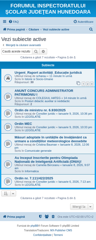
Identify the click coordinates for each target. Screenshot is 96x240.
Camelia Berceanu (47, 165)
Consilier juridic (45, 113)
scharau (41, 76)
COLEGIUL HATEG (48, 98)
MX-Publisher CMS (61, 230)
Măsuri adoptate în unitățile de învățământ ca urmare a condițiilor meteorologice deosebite (51, 139)
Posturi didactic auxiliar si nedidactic (47, 101)
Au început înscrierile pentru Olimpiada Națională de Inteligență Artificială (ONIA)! (48, 159)
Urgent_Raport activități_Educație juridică (48, 72)
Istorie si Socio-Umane (39, 79)
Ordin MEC (23, 124)
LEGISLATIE (33, 116)
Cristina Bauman (46, 144)
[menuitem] (13, 22)
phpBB (34, 225)
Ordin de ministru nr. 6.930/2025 (40, 110)
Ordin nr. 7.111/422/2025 (34, 178)
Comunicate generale (38, 150)
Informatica (32, 171)
